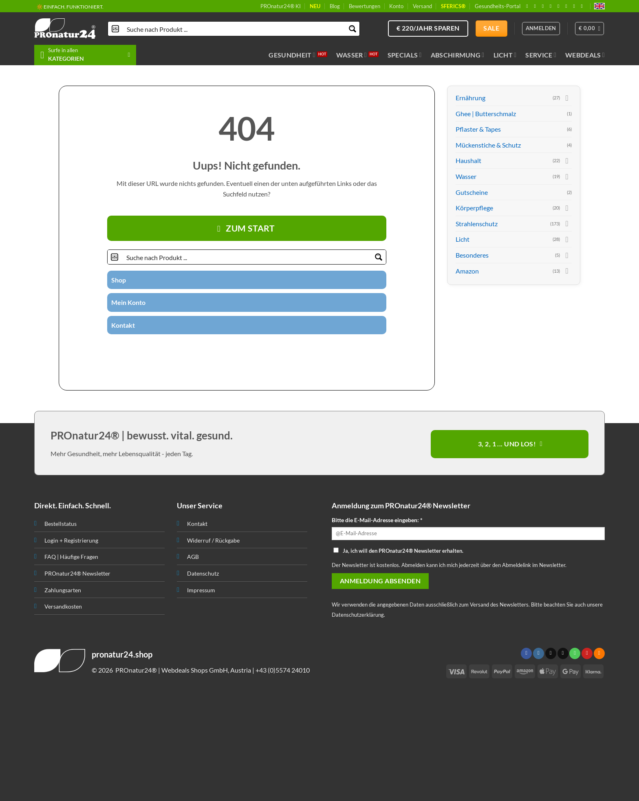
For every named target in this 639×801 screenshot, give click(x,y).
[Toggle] (567, 98)
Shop (118, 280)
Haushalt (468, 160)
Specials (405, 55)
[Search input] (234, 28)
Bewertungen (364, 6)
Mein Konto (128, 302)
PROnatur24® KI (280, 6)
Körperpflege (474, 208)
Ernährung (470, 98)
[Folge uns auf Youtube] (583, 6)
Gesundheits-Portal (497, 6)
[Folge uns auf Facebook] (528, 6)
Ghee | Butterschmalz (486, 113)
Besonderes (472, 255)
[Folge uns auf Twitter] (231, 348)
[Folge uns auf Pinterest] (567, 6)
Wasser (351, 55)
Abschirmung (458, 55)
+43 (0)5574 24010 (283, 670)
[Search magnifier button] (352, 29)
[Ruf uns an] (559, 6)
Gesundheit (292, 55)
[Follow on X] (544, 6)
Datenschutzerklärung (358, 614)
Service (540, 55)
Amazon (467, 271)
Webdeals (585, 55)
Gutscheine (472, 192)
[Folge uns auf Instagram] (536, 6)
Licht (505, 55)
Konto (396, 6)
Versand (422, 6)
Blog (335, 6)
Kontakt (123, 325)
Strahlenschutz (477, 223)
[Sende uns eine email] (552, 6)
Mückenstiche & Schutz (488, 145)
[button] (589, 28)
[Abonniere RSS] (575, 6)
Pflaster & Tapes (478, 129)
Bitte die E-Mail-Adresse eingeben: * (377, 519)
